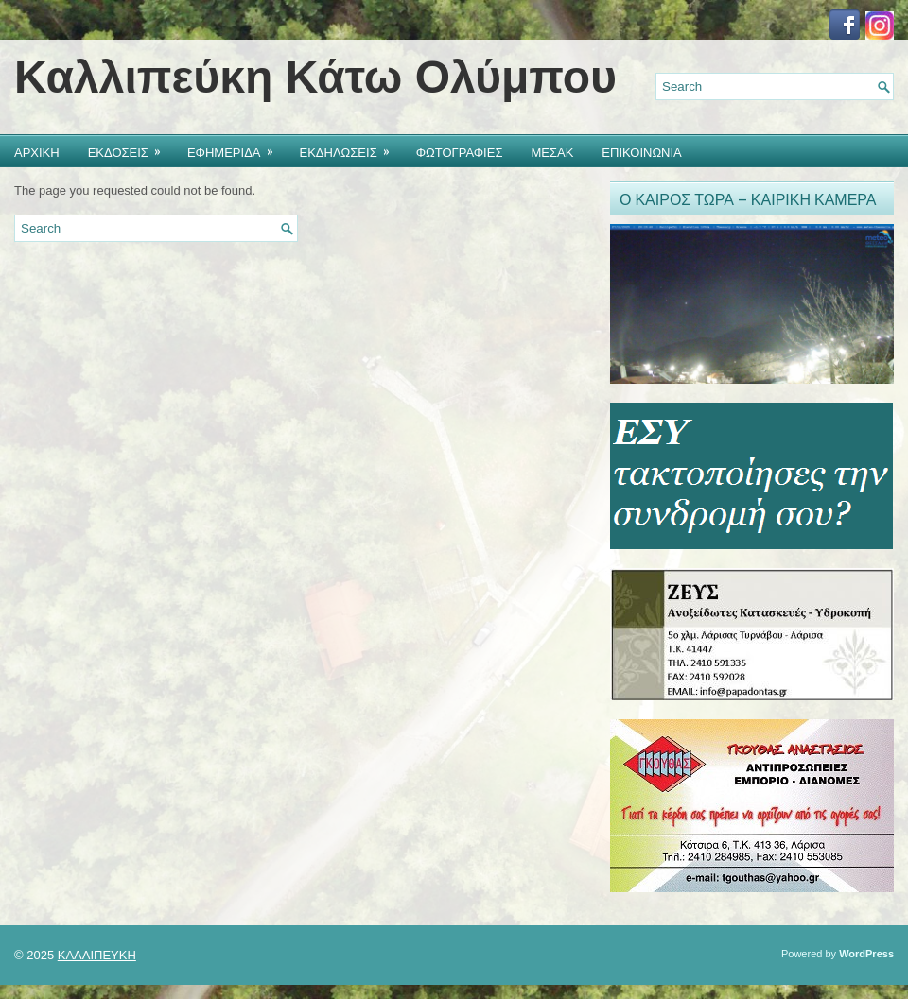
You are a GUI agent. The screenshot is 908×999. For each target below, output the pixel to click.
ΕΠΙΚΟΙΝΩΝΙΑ (641, 151)
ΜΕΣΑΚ (552, 151)
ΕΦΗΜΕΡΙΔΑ (236, 148)
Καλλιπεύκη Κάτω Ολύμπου (315, 77)
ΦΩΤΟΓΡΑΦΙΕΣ (459, 151)
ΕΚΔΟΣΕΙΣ (130, 148)
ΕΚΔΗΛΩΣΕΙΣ (351, 148)
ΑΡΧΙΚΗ (37, 151)
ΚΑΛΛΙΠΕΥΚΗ (97, 955)
